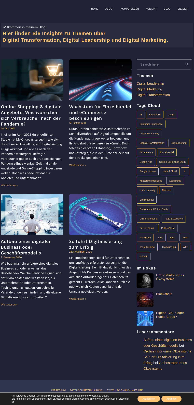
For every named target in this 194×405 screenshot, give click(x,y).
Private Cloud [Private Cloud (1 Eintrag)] (147, 228)
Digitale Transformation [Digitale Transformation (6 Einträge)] (152, 143)
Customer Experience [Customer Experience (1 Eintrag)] (151, 124)
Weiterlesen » (9, 185)
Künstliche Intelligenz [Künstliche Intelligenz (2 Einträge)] (151, 180)
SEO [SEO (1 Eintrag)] (172, 237)
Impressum (58, 390)
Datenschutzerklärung (86, 390)
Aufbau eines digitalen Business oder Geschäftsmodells (26, 247)
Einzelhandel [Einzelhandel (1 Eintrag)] (167, 152)
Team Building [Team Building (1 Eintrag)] (147, 247)
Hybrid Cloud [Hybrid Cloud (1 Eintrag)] (170, 171)
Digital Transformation (153, 95)
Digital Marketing (149, 89)
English (183, 8)
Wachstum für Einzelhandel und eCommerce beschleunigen (100, 112)
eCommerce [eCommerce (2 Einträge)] (146, 152)
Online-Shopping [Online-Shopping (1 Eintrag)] (148, 218)
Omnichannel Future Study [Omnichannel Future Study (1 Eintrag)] (154, 209)
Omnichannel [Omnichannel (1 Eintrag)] (147, 199)
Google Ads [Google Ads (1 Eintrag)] (146, 162)
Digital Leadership (150, 83)
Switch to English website (125, 390)
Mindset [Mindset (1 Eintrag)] (166, 190)
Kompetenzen (130, 8)
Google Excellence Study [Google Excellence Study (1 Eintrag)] (172, 162)
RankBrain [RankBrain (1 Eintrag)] (145, 237)
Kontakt (151, 8)
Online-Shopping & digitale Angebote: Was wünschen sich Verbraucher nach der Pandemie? (31, 115)
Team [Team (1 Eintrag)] (185, 237)
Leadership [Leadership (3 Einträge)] (175, 180)
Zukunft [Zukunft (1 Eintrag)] (143, 256)
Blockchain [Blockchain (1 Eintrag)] (155, 114)
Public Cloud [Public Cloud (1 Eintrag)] (168, 228)
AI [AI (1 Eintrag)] (141, 114)
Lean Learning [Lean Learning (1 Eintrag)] (147, 190)
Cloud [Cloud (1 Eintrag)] (171, 114)
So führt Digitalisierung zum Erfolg (95, 244)
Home (94, 8)
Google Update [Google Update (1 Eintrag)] (148, 171)
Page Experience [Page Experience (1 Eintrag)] (174, 218)
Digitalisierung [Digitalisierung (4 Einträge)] (178, 143)
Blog (167, 8)
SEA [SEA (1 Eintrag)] (160, 237)
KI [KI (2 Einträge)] (185, 171)
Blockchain (164, 294)
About (109, 8)
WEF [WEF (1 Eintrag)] (185, 247)
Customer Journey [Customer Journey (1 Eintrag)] (149, 133)
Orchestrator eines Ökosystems (167, 351)
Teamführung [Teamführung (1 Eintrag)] (169, 247)
